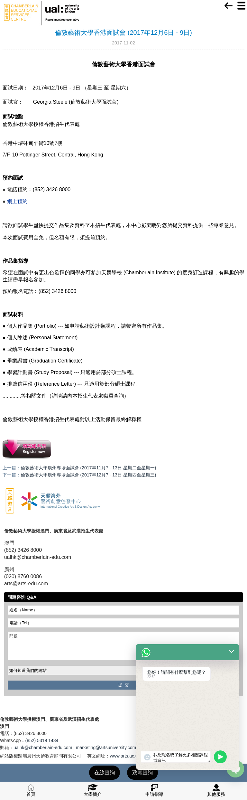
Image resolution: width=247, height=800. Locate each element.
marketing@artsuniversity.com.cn (109, 747)
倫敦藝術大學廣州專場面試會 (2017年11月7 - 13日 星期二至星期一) (88, 467)
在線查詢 (104, 772)
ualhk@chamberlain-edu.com (43, 747)
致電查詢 (142, 772)
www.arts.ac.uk (125, 755)
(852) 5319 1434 (42, 740)
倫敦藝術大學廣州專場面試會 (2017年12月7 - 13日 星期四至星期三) (88, 474)
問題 (123, 645)
